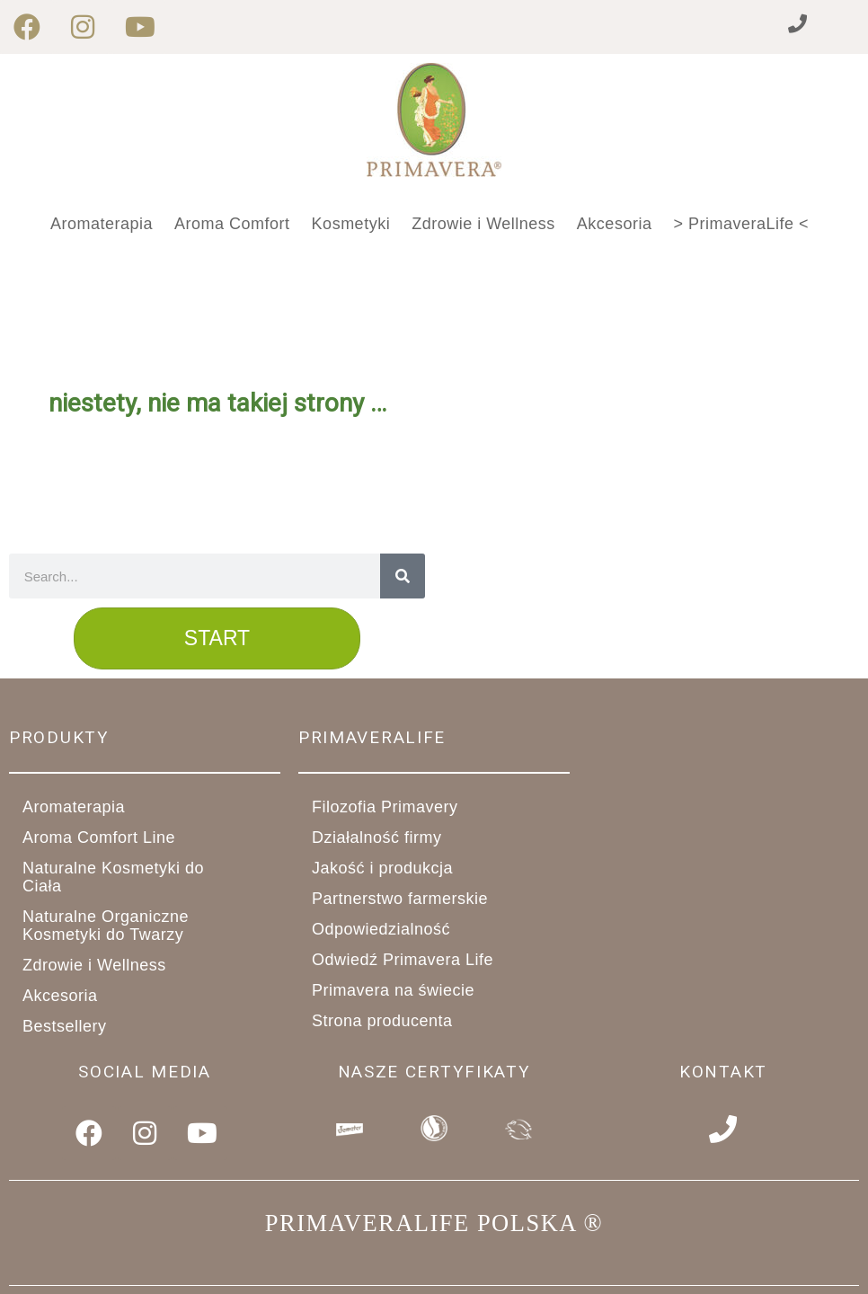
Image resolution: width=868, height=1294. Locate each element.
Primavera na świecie (393, 990)
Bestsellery (64, 1026)
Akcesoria (614, 224)
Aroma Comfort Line (108, 837)
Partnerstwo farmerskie (410, 898)
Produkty (59, 737)
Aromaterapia (101, 224)
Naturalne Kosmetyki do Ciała (144, 877)
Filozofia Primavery (385, 807)
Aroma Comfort (232, 224)
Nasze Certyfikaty (434, 1071)
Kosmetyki (351, 224)
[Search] (402, 576)
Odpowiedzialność (381, 929)
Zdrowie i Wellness (483, 224)
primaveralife (372, 737)
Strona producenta (382, 1021)
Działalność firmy (387, 837)
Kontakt (723, 1071)
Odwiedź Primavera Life (402, 960)
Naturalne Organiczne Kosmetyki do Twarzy (144, 926)
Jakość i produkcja (392, 868)
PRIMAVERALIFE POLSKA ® (434, 1220)
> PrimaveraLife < (741, 224)
